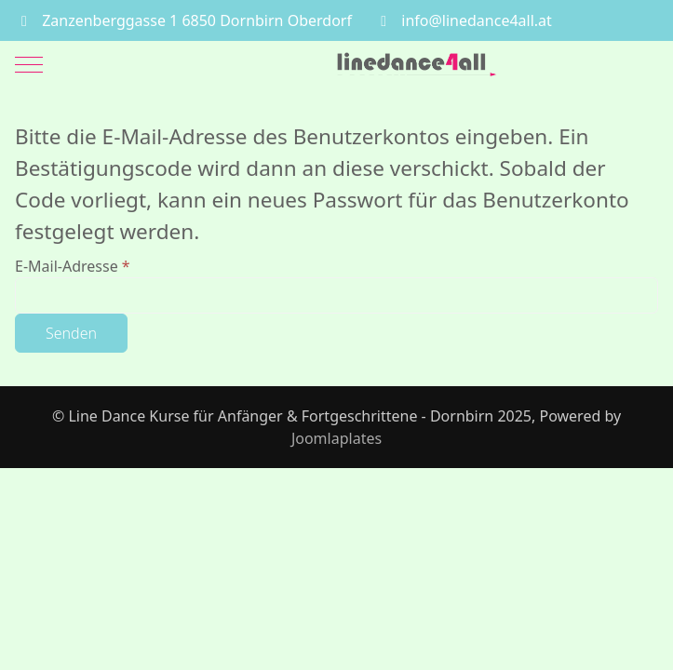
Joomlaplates (336, 438)
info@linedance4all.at (476, 20)
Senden (71, 333)
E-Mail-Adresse (72, 266)
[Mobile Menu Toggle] (29, 64)
